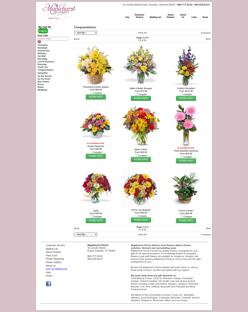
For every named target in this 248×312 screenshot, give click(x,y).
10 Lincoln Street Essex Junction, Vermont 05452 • (166, 4)
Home (49, 275)
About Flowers (53, 252)
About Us (51, 265)
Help (48, 272)
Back (77, 39)
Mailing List (52, 248)
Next (208, 39)
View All (142, 33)
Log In (43, 30)
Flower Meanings (55, 258)
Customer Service (55, 245)
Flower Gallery (53, 262)
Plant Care (51, 255)
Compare (206, 33)
